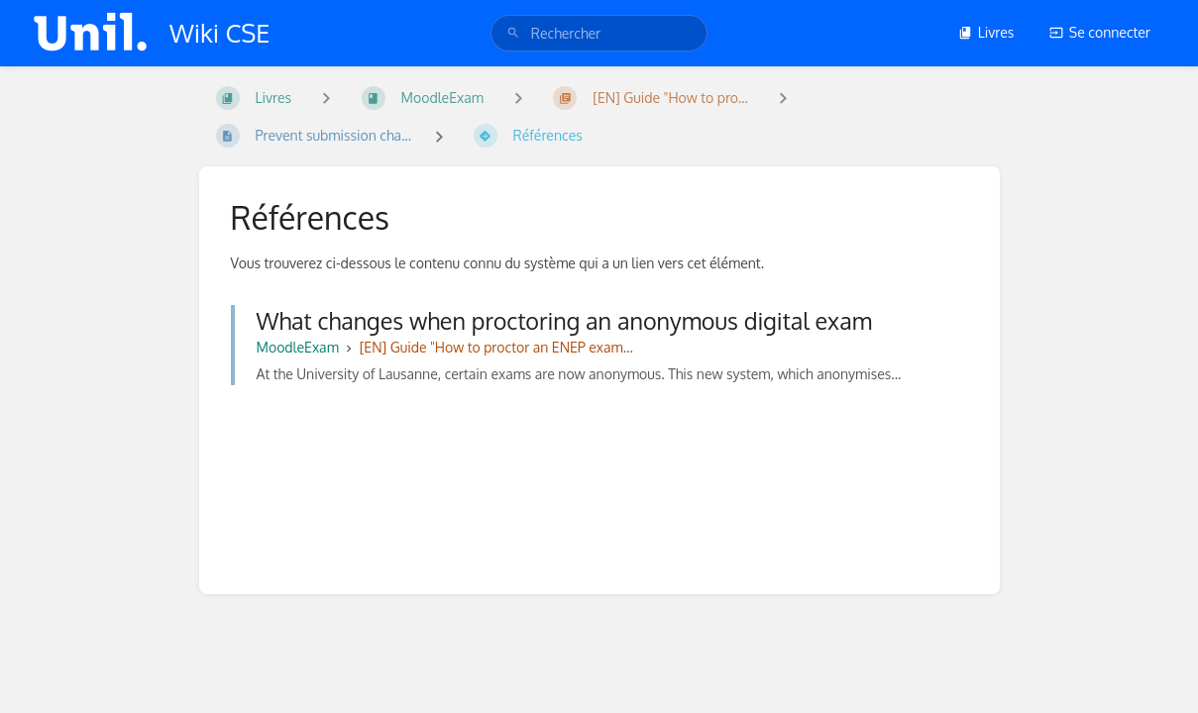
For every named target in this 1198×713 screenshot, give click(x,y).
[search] (599, 33)
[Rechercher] (513, 33)
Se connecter (1099, 32)
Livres (986, 32)
